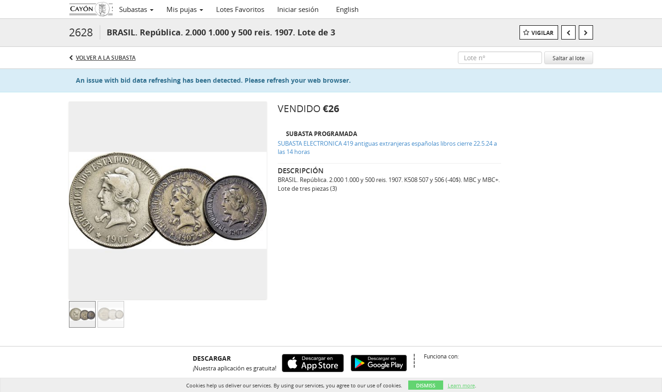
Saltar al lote (569, 58)
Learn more (461, 385)
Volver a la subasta (106, 58)
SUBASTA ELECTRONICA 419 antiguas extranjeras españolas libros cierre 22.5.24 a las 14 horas (387, 147)
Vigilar (542, 33)
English (347, 9)
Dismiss (425, 385)
